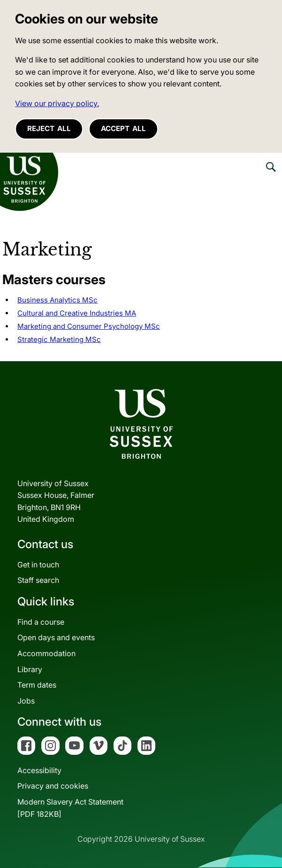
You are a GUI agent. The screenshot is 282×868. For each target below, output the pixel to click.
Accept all (123, 128)
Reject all (49, 128)
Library (29, 669)
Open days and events (56, 637)
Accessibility (39, 770)
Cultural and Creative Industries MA (76, 313)
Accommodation (46, 653)
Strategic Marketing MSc (59, 339)
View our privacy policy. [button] (57, 103)
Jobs (26, 700)
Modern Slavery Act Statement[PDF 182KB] (70, 808)
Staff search (38, 580)
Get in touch (38, 564)
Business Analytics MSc (57, 299)
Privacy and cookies (52, 785)
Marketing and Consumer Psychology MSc (88, 326)
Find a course (40, 622)
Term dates (36, 685)
